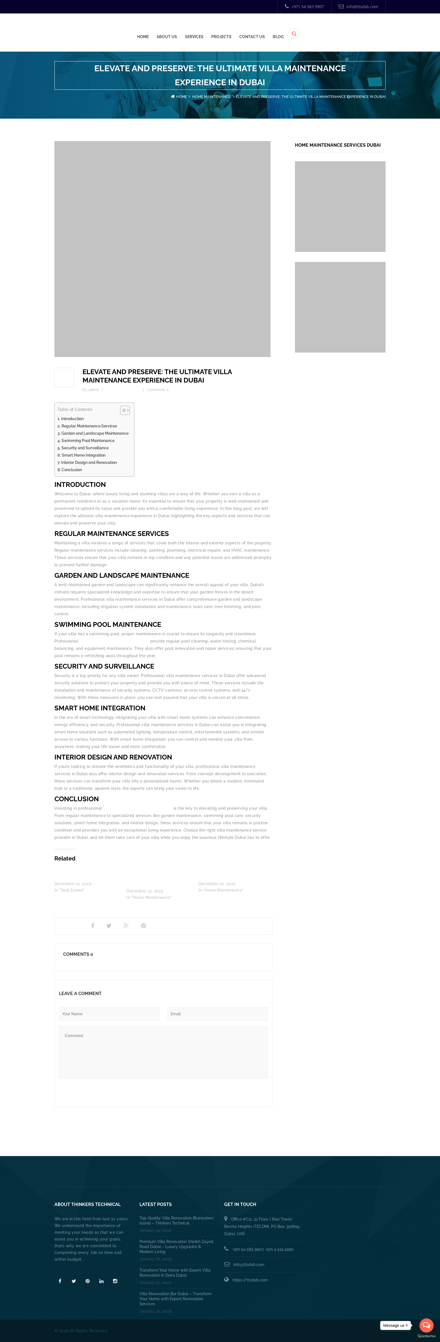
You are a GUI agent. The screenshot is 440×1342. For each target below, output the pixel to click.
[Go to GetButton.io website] (427, 1336)
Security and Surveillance (85, 448)
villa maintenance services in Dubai (113, 641)
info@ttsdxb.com (358, 6)
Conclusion (71, 470)
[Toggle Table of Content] (122, 410)
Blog (363, 28)
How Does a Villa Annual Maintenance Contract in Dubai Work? (156, 877)
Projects (306, 28)
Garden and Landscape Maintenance (95, 433)
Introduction (72, 418)
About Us (251, 28)
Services (279, 28)
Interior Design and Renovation (89, 462)
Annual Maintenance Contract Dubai (306, 1173)
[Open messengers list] (427, 1325)
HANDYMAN (239, 1173)
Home (227, 28)
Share (67, 926)
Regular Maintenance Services (89, 426)
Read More (66, 1269)
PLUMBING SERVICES (191, 1173)
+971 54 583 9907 (304, 6)
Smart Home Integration (84, 455)
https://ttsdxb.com (250, 1280)
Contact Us (337, 28)
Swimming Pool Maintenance (87, 440)
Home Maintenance (211, 97)
